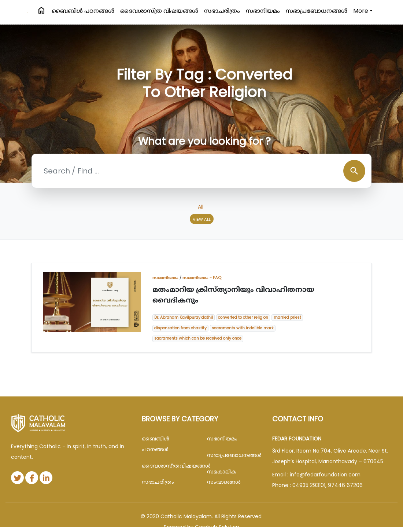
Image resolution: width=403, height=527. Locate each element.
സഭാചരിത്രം (222, 11)
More (360, 11)
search (354, 171)
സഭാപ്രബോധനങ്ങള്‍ (316, 11)
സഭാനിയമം (263, 11)
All (200, 207)
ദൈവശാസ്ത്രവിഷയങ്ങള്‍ (169, 465)
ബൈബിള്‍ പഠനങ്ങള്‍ (83, 11)
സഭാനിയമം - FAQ (201, 278)
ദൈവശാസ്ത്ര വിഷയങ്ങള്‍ (159, 11)
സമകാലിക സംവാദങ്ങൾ (224, 477)
